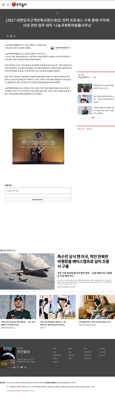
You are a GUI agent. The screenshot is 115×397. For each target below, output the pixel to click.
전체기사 (56, 362)
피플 (69, 359)
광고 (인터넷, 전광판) (19, 383)
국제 (69, 352)
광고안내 (102, 355)
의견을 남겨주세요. (12, 191)
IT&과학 (71, 355)
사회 (54, 352)
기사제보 (102, 349)
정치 (54, 349)
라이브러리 (87, 355)
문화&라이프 (57, 355)
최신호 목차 (88, 352)
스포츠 (55, 359)
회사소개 (9, 383)
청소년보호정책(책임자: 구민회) (66, 383)
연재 (85, 349)
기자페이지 (87, 359)
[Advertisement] (33, 110)
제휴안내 (29, 383)
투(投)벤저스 (84, 77)
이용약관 (41, 383)
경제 (69, 349)
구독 (94, 77)
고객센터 (35, 383)
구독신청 (102, 352)
